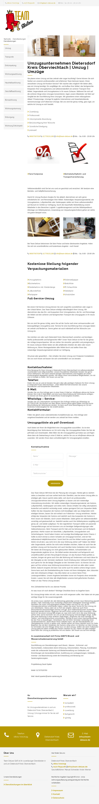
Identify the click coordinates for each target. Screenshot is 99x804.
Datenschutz (58, 798)
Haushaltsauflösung (12, 83)
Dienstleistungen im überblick (18, 785)
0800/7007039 (13, 3)
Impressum (58, 790)
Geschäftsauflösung (13, 91)
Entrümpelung (10, 65)
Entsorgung (9, 117)
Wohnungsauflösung (13, 74)
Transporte (9, 57)
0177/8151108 (29, 3)
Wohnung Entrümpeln (14, 126)
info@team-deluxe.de (47, 3)
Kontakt (56, 794)
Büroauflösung (11, 100)
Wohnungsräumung (13, 108)
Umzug (8, 48)
